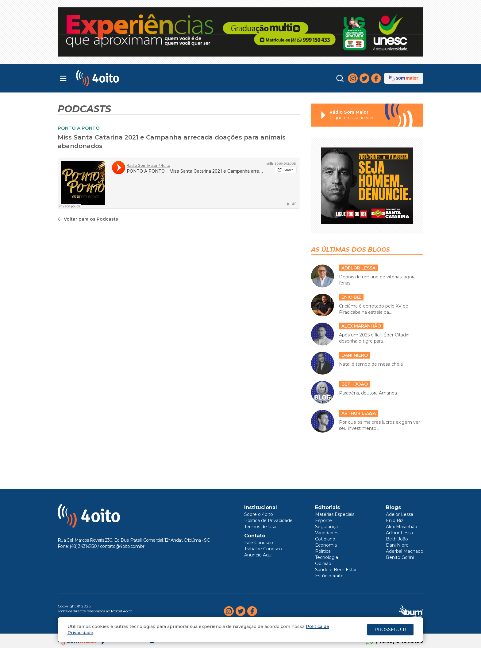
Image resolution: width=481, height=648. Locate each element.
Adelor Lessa (399, 514)
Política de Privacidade (268, 520)
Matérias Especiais (334, 514)
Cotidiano (325, 539)
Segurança (326, 526)
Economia (326, 545)
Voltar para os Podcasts (88, 219)
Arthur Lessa (399, 533)
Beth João (397, 539)
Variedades (326, 533)
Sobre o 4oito (258, 514)
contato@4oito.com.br (122, 546)
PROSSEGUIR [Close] (390, 629)
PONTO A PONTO (79, 128)
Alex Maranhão (401, 526)
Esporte (323, 520)
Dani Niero (397, 545)
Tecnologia (326, 557)
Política (323, 551)
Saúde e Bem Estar (336, 569)
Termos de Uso (260, 526)
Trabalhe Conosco (263, 549)
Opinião (323, 563)
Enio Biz (394, 520)
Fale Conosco (258, 542)
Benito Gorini (400, 557)
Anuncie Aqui (258, 555)
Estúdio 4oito (329, 576)
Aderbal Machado (404, 551)
